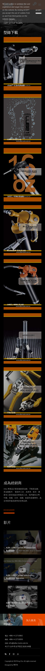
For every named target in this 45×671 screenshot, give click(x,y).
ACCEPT (38, 10)
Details (12, 19)
